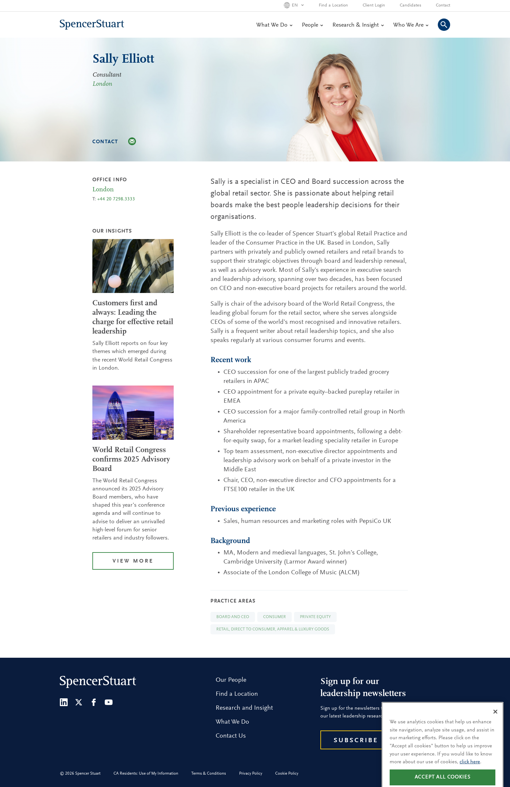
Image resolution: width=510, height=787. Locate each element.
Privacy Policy (250, 773)
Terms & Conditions (208, 773)
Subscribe (356, 740)
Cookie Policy (286, 773)
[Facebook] (94, 702)
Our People (231, 680)
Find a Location (333, 5)
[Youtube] (109, 702)
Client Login (374, 5)
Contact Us (231, 736)
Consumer (274, 617)
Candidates (410, 5)
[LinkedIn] (64, 702)
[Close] (495, 721)
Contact (443, 5)
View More (133, 561)
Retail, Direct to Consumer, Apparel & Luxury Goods (272, 629)
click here (470, 771)
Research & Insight (357, 25)
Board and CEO (232, 617)
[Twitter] (79, 702)
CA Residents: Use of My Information (146, 773)
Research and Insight (244, 708)
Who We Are (410, 25)
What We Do (274, 25)
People (312, 25)
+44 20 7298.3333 (116, 199)
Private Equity (315, 617)
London (102, 84)
